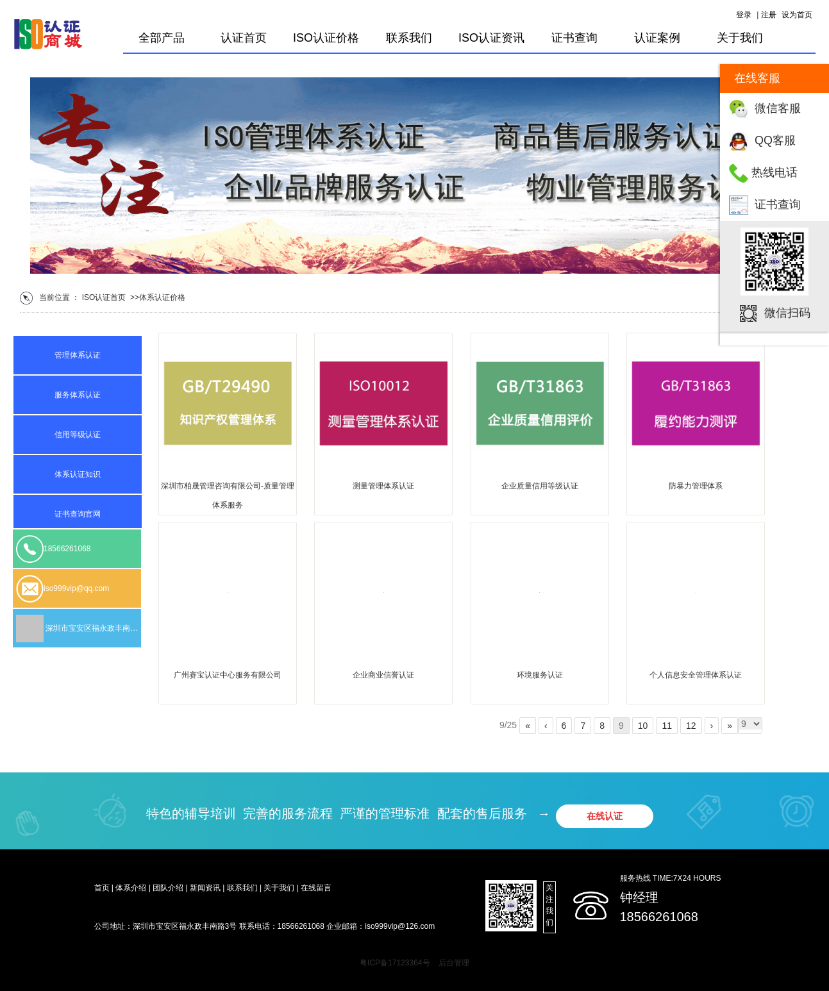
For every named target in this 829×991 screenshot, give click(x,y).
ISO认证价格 (326, 37)
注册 (768, 14)
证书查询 (778, 204)
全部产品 (161, 37)
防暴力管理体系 (696, 485)
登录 (743, 14)
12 (691, 725)
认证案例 (657, 37)
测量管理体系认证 (383, 485)
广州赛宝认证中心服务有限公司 (227, 674)
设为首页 (797, 14)
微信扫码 (787, 312)
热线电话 (774, 172)
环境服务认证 (540, 674)
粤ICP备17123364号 (395, 962)
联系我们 (409, 37)
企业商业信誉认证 (383, 674)
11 (667, 725)
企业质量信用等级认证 (539, 485)
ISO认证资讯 (491, 37)
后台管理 (454, 962)
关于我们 (740, 37)
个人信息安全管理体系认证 (695, 674)
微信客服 (778, 108)
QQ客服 (775, 140)
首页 (118, 297)
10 (643, 725)
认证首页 (244, 37)
